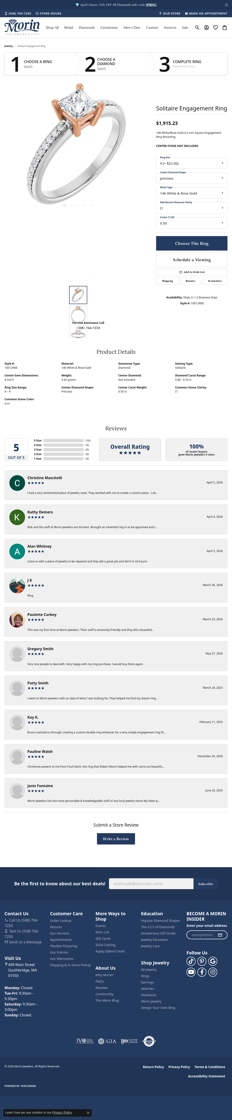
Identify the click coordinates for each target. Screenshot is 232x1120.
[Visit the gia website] (107, 1041)
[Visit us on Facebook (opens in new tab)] (201, 972)
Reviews (102, 988)
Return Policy (153, 1067)
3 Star (38, 449)
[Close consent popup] (88, 1112)
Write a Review (116, 838)
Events (101, 926)
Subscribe (205, 883)
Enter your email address (206, 925)
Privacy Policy (179, 1067)
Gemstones (109, 27)
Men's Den (131, 27)
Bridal (68, 27)
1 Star (38, 459)
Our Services (59, 933)
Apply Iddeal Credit (110, 951)
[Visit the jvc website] (85, 1041)
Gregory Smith (40, 648)
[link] (18, 13)
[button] (151, 4)
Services (170, 27)
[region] (78, 148)
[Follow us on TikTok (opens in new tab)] (191, 961)
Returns (190, 281)
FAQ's (100, 981)
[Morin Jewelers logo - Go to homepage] (22, 27)
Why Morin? (105, 975)
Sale (185, 27)
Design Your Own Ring (158, 1007)
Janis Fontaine (40, 785)
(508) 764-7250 (88, 327)
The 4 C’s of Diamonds (158, 927)
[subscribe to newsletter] (220, 935)
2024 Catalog (106, 945)
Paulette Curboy (42, 614)
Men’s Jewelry (151, 1001)
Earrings (147, 982)
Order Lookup (60, 920)
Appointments (61, 939)
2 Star (38, 454)
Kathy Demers (40, 512)
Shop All (52, 27)
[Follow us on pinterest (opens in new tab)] (201, 961)
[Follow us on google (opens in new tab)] (212, 961)
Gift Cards (103, 938)
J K (29, 580)
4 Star (38, 445)
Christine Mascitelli (44, 477)
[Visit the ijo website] (129, 1041)
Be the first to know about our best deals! (59, 883)
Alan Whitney (39, 546)
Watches (147, 988)
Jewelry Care (150, 946)
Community (105, 994)
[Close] (226, 5)
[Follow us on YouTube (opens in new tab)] (191, 972)
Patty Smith (37, 683)
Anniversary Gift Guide (158, 933)
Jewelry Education (154, 939)
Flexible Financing (63, 946)
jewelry (9, 46)
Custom (152, 27)
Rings (145, 976)
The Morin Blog (107, 1000)
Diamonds (87, 27)
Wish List (102, 932)
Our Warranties (61, 959)
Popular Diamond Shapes (160, 920)
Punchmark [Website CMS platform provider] (28, 1086)
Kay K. (33, 717)
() (87, 440)
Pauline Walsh (40, 751)
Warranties (215, 281)
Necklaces (148, 995)
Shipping (167, 281)
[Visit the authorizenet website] (149, 1041)
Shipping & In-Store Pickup (70, 965)
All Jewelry (149, 969)
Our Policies (59, 952)
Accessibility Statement (206, 1076)
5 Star (38, 440)
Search (28, 66)
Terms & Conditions (210, 1067)
